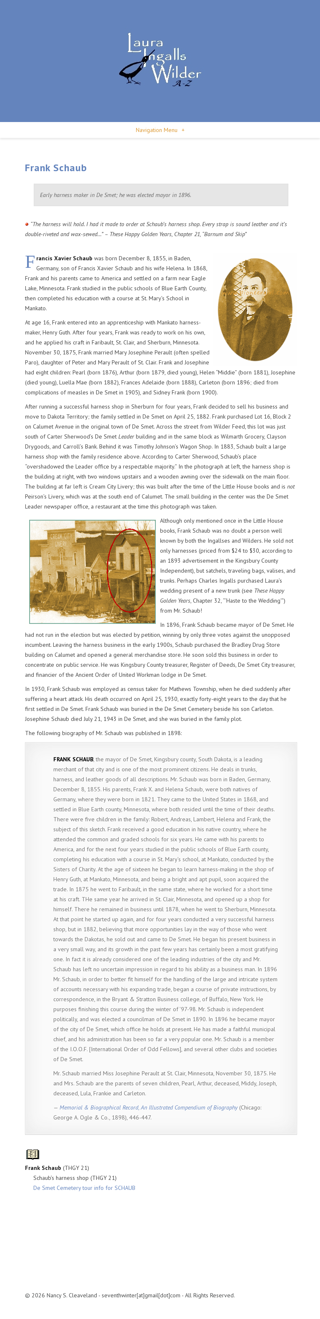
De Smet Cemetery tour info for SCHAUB (84, 1188)
